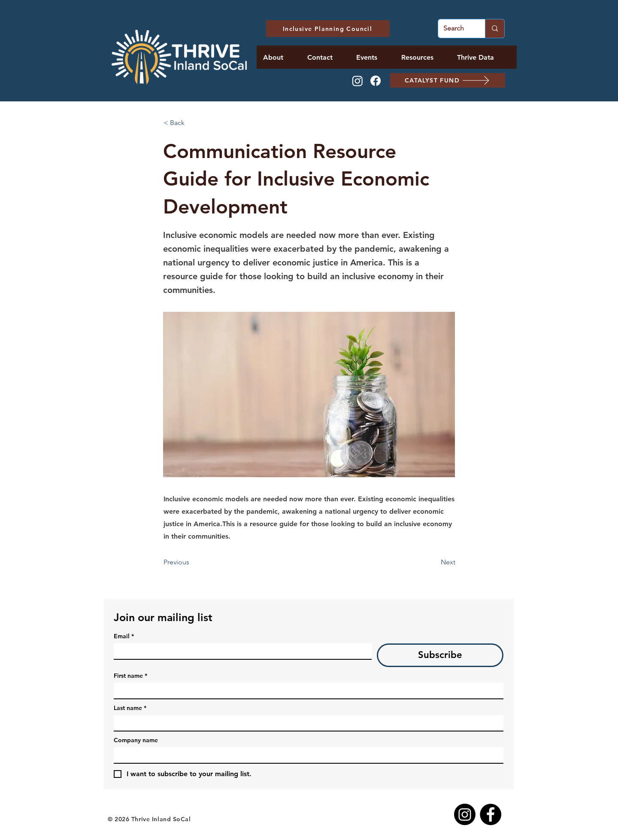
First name (130, 676)
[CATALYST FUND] (447, 80)
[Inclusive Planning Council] (328, 28)
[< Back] (192, 122)
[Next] (433, 562)
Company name (136, 740)
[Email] (240, 651)
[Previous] (192, 562)
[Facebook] (375, 81)
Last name (130, 708)
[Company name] (306, 755)
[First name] (306, 690)
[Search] (455, 28)
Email (124, 636)
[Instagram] (357, 81)
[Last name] (306, 723)
